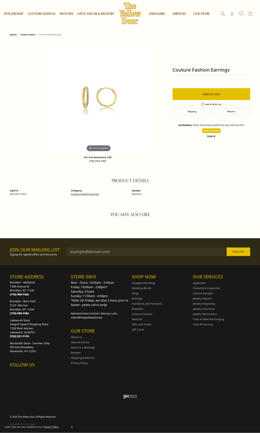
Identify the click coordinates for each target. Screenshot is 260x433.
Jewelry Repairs (202, 298)
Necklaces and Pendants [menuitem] (147, 303)
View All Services (203, 324)
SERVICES (179, 13)
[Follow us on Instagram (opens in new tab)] (13, 372)
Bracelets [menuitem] (137, 309)
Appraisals (199, 283)
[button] (223, 14)
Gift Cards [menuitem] (138, 329)
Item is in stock (211, 130)
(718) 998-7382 (97, 161)
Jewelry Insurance (204, 309)
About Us (76, 337)
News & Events (80, 342)
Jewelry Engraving (204, 303)
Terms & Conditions (208, 416)
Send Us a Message (83, 347)
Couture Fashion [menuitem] (142, 314)
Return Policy (167, 416)
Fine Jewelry (14, 13)
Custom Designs (203, 293)
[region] (98, 97)
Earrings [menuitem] (137, 298)
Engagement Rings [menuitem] (144, 283)
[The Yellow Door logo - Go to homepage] (130, 13)
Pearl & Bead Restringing (208, 319)
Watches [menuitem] (137, 319)
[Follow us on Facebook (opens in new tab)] (22, 372)
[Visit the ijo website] (130, 396)
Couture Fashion (41, 13)
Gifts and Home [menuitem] (141, 324)
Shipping (192, 111)
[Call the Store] (19, 294)
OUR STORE (201, 13)
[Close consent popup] (72, 427)
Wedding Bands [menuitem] (142, 288)
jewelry (13, 34)
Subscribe (238, 252)
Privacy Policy (79, 363)
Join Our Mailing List (35, 249)
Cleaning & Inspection (206, 288)
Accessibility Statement (235, 416)
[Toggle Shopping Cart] (250, 14)
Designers (157, 13)
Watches (66, 13)
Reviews (76, 352)
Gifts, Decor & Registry (95, 13)
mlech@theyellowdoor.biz (87, 317)
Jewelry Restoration (205, 314)
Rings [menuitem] (135, 293)
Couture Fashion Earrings (85, 194)
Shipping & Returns (83, 358)
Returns (231, 111)
